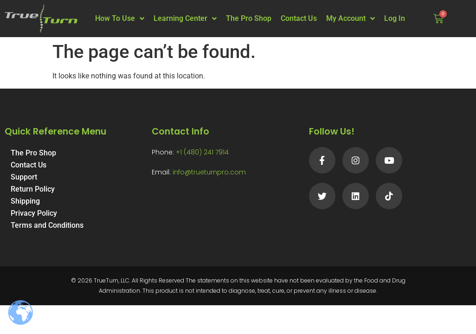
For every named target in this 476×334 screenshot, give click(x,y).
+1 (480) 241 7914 (202, 152)
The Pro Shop (248, 18)
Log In (394, 18)
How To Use (119, 18)
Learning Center (185, 18)
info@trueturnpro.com (209, 172)
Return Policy (33, 189)
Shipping (25, 201)
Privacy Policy (34, 213)
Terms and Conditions (47, 225)
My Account (350, 18)
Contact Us (299, 18)
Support (24, 177)
